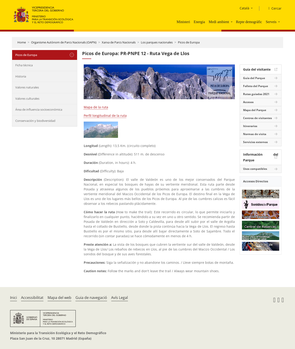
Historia (20, 76)
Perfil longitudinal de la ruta (105, 115)
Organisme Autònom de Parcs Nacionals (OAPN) (64, 42)
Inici (13, 297)
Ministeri (183, 22)
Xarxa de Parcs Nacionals (119, 42)
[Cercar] (273, 8)
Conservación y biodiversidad (35, 121)
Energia (199, 22)
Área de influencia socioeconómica (38, 109)
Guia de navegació (91, 297)
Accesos (248, 102)
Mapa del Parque (254, 110)
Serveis (271, 22)
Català (244, 8)
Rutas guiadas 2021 (256, 94)
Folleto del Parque (255, 86)
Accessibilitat (32, 297)
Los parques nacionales (157, 42)
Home (21, 42)
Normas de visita (254, 134)
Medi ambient (219, 22)
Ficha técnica (24, 65)
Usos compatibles (255, 169)
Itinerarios (250, 126)
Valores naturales (27, 87)
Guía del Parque (254, 78)
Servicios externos (255, 142)
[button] (232, 22)
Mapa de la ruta (96, 107)
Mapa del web (59, 297)
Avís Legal (119, 297)
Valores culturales (27, 98)
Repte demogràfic (249, 22)
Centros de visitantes (257, 118)
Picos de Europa (189, 42)
